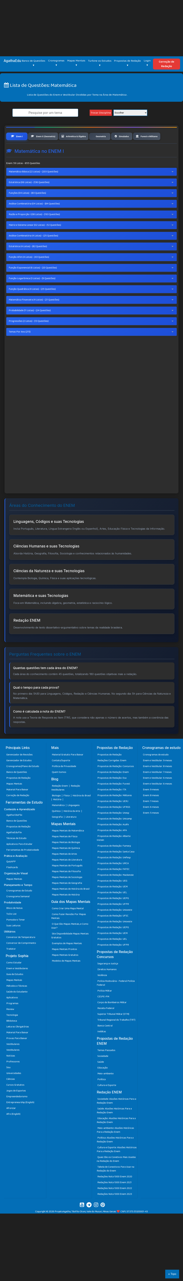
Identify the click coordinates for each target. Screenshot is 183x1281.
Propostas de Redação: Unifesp (114, 870)
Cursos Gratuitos (15, 1097)
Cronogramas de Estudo (19, 903)
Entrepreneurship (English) (20, 1114)
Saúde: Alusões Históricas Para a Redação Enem (114, 1123)
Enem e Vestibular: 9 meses (157, 773)
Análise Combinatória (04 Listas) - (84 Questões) (34, 216)
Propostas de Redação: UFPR (113, 916)
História (57, 812)
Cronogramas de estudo (156, 767)
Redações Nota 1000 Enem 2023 (114, 1206)
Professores (13, 1074)
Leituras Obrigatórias (17, 1039)
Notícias (10, 1068)
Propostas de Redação (18, 790)
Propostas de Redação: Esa (111, 790)
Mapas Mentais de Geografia (67, 895)
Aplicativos (12, 1010)
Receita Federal (105, 1020)
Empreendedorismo (16, 1109)
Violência (102, 987)
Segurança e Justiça (107, 976)
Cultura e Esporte (106, 1098)
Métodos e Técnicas (16, 998)
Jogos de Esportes (16, 1103)
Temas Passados (106, 1063)
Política (101, 1092)
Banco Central (105, 1038)
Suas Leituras (13, 938)
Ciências (10, 1091)
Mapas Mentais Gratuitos (65, 967)
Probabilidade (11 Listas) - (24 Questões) (30, 323)
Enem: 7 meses (151, 813)
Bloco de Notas (14, 920)
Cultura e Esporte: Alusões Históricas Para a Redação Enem (117, 1162)
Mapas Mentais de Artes (64, 866)
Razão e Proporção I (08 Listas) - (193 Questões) (34, 227)
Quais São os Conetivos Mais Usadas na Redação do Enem (116, 1171)
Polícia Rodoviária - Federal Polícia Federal (116, 995)
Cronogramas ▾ (56, 62)
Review (10, 1021)
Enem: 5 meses (151, 825)
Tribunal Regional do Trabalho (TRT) (116, 1032)
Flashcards (12, 880)
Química (56, 823)
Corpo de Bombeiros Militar (112, 1015)
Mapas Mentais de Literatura (67, 872)
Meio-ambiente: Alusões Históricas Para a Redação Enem (115, 1142)
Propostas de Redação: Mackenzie (115, 887)
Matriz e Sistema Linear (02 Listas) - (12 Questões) (35, 237)
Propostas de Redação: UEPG (113, 910)
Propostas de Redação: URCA (113, 875)
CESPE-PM (103, 1009)
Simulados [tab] (140, 136)
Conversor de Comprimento (21, 955)
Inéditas (101, 1044)
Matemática (58, 817)
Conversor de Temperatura (20, 949)
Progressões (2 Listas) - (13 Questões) (29, 333)
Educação (102, 1080)
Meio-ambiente (105, 1086)
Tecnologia (12, 1027)
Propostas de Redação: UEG (112, 893)
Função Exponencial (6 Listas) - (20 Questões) (33, 280)
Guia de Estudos (14, 986)
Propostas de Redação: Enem (113, 784)
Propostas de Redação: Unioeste (114, 922)
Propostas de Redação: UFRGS (113, 819)
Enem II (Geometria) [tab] (47, 136)
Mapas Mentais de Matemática (68, 843)
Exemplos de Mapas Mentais (67, 956)
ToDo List (11, 926)
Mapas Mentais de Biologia (66, 854)
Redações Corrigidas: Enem (111, 773)
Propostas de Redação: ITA (111, 802)
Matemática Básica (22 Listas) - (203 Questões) (33, 184)
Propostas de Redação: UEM (112, 899)
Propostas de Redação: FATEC (113, 881)
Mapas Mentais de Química (66, 860)
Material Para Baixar (17, 802)
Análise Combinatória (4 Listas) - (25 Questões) (33, 248)
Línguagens (74, 817)
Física (66, 808)
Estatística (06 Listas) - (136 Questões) (29, 195)
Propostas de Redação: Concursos (115, 778)
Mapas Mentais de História (66, 907)
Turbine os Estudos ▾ (99, 63)
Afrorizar (11, 1120)
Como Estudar (14, 975)
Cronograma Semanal (18, 909)
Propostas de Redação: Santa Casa (115, 864)
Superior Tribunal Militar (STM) (113, 1026)
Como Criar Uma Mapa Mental (68, 921)
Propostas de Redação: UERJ (112, 813)
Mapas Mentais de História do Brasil (70, 901)
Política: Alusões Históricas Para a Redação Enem (115, 1152)
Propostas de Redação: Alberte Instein (114, 850)
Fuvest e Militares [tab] (23, 148)
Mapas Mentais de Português (67, 878)
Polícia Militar (104, 1003)
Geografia (57, 829)
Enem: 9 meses (151, 802)
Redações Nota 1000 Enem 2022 (114, 1201)
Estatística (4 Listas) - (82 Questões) (28, 259)
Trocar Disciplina (101, 112)
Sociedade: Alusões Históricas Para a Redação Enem (116, 1113)
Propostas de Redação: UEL (112, 905)
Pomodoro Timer (15, 932)
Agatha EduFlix (14, 827)
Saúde (100, 1074)
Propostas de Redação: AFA (112, 842)
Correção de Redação (166, 64)
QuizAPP (11, 874)
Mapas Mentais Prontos (64, 961)
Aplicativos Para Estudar (19, 856)
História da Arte (72, 823)
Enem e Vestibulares (17, 981)
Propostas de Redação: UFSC (112, 928)
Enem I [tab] (17, 136)
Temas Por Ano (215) (20, 344)
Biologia (56, 808)
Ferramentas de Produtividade (22, 862)
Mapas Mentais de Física (64, 849)
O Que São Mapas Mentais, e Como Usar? (69, 938)
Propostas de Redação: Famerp (114, 858)
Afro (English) (13, 1126)
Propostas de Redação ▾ (127, 63)
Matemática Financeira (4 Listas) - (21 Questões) (34, 312)
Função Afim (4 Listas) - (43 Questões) (29, 269)
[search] (45, 113)
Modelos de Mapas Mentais (66, 973)
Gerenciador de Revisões (19, 767)
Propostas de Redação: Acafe (113, 837)
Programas (12, 1016)
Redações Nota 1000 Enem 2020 (114, 1189)
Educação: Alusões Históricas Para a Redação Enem (116, 1133)
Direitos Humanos (107, 982)
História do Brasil (82, 808)
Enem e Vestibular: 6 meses (157, 790)
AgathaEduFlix (14, 845)
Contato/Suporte (61, 773)
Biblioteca (11, 1033)
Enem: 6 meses (151, 819)
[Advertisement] (91, 24)
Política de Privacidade (64, 778)
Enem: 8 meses (151, 808)
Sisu (8, 1080)
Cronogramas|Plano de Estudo (22, 778)
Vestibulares (13, 1056)
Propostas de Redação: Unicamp (114, 831)
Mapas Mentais (14, 796)
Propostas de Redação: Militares (114, 808)
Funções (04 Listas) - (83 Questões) (27, 205)
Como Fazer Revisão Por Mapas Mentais (68, 928)
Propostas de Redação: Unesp (113, 825)
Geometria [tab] (116, 136)
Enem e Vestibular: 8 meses (157, 778)
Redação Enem (60, 798)
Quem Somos (59, 784)
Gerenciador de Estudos (19, 773)
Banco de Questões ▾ (33, 63)
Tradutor (11, 961)
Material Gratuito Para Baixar (67, 767)
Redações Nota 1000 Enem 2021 (114, 1195)
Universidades (13, 1085)
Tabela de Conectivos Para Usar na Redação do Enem (115, 1181)
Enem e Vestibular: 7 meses (157, 784)
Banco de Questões (16, 784)
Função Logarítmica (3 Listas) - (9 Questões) (32, 291)
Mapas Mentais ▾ (76, 62)
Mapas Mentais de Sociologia (67, 889)
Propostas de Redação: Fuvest (113, 796)
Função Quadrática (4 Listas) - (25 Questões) (32, 301)
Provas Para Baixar (16, 1050)
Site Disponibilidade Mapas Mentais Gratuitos (70, 948)
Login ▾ (147, 62)
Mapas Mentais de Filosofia (66, 884)
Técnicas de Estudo (16, 850)
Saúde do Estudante (16, 1004)
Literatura (71, 829)
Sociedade (102, 1068)
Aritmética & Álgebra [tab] (85, 136)
